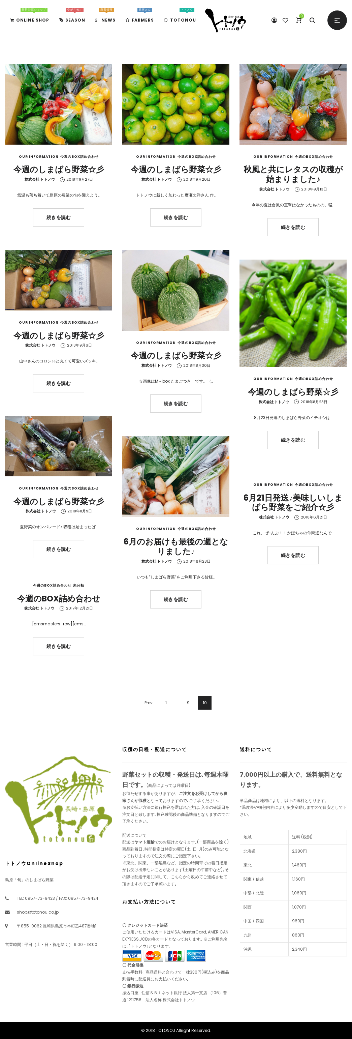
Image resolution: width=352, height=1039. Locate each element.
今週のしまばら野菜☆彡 (58, 169)
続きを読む (58, 217)
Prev (149, 703)
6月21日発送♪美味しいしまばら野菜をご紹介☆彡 (293, 502)
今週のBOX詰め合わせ (79, 156)
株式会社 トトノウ (40, 179)
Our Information (39, 156)
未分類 (78, 585)
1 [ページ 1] (166, 703)
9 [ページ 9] (188, 703)
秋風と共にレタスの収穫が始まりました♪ (293, 174)
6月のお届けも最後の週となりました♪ (176, 546)
